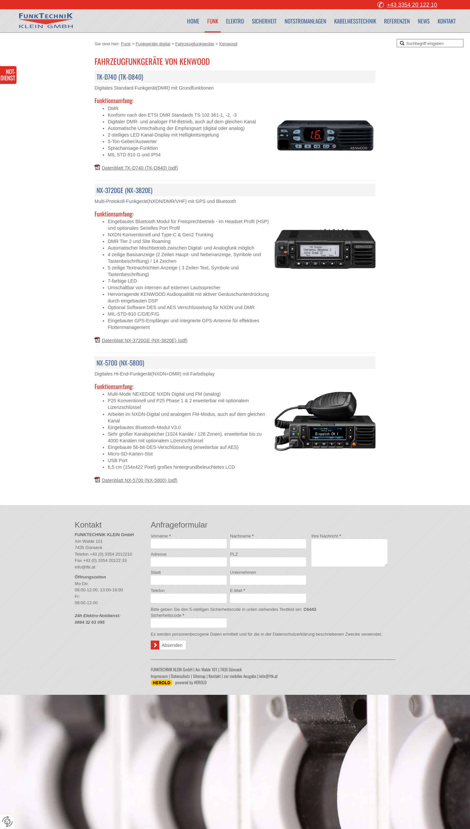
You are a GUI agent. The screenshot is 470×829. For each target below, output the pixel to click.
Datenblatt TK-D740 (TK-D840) (140, 168)
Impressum (159, 676)
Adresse (159, 554)
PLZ (234, 554)
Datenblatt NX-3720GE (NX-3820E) (144, 340)
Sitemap (199, 676)
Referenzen (397, 21)
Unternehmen (243, 572)
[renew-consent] (7, 821)
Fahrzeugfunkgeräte (194, 43)
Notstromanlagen (305, 21)
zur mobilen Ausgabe (240, 676)
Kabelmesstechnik (355, 21)
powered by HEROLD (191, 682)
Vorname (161, 535)
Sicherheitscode (167, 615)
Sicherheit (264, 21)
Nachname (242, 535)
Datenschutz (180, 676)
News (424, 21)
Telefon (158, 590)
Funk (212, 21)
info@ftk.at (85, 567)
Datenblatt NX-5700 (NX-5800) (139, 480)
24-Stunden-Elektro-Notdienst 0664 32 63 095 (8, 75)
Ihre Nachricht (326, 535)
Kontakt (447, 21)
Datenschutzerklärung (293, 634)
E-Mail (237, 590)
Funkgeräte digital (153, 43)
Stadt (156, 572)
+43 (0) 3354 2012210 (111, 554)
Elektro (235, 21)
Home (193, 21)
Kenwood (228, 43)
